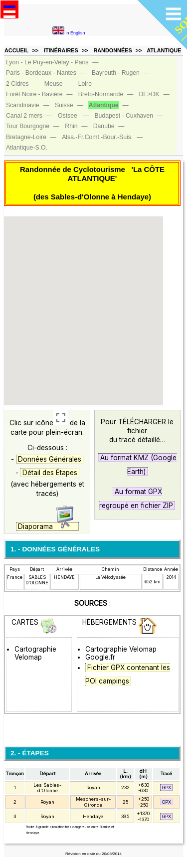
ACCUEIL (16, 50)
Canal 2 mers (24, 115)
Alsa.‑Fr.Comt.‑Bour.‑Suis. (97, 137)
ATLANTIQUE (164, 50)
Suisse (64, 105)
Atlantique (104, 105)
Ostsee (67, 115)
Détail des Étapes (49, 473)
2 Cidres (17, 83)
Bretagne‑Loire (26, 137)
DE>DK (149, 94)
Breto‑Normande (100, 94)
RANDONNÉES (112, 50)
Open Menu (9, 9)
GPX (166, 787)
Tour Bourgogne (27, 126)
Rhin (71, 126)
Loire (85, 83)
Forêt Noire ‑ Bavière (34, 94)
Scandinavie (22, 105)
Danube (104, 126)
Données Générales (49, 459)
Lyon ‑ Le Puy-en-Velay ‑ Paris (47, 62)
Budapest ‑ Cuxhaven (123, 115)
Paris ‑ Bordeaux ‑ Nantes (41, 72)
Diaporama (47, 526)
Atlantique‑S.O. (26, 147)
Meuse (53, 83)
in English (68, 32)
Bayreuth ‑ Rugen (116, 72)
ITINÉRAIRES (61, 50)
